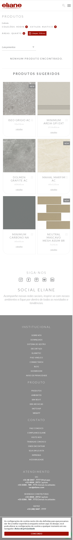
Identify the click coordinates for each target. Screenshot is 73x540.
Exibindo (5, 23)
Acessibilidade (36, 460)
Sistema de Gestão (36, 344)
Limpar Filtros (38, 33)
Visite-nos (36, 437)
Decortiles (36, 349)
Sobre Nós (37, 335)
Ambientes (36, 395)
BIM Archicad (36, 404)
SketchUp (36, 409)
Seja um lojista (36, 451)
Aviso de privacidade (36, 375)
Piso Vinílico (36, 358)
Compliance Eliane (36, 433)
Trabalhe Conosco (36, 442)
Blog (36, 367)
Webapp (36, 413)
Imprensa (36, 455)
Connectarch (36, 362)
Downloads (37, 340)
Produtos (36, 391)
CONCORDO (36, 534)
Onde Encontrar (36, 446)
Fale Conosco (36, 428)
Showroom (36, 371)
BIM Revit (36, 400)
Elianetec (36, 353)
